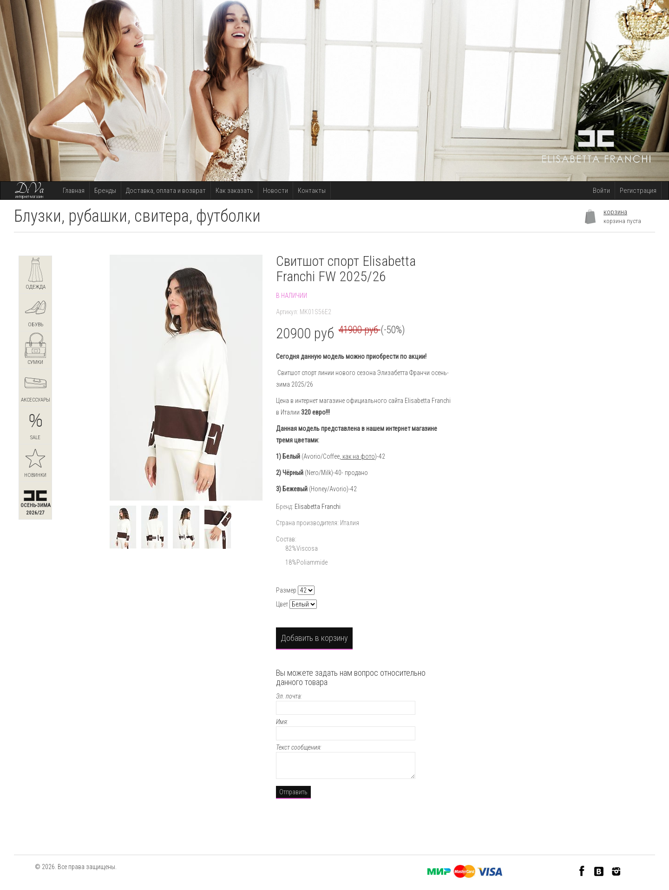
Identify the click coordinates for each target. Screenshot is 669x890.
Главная (74, 190)
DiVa (29, 189)
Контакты (312, 190)
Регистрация (638, 190)
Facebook (582, 870)
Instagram (616, 870)
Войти (601, 190)
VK (599, 870)
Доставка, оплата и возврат (166, 190)
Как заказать (234, 190)
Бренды (105, 190)
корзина (615, 212)
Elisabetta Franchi (318, 506)
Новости (275, 190)
